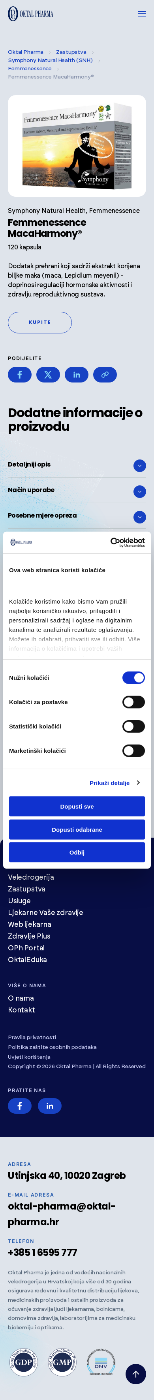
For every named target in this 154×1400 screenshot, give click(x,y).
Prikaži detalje (110, 782)
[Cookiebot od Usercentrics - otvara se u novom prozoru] (111, 542)
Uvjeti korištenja (29, 1057)
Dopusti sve (77, 806)
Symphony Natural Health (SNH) (50, 60)
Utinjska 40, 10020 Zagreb (67, 1175)
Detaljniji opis (77, 465)
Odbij (77, 852)
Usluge (19, 901)
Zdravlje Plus (29, 936)
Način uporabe (77, 491)
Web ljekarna (29, 924)
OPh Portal (26, 948)
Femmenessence (30, 68)
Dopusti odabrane (77, 829)
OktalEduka (27, 960)
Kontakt (21, 1010)
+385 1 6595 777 (42, 1252)
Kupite (40, 322)
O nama (21, 998)
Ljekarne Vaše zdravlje (45, 913)
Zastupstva (71, 52)
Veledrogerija (31, 877)
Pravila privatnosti (32, 1037)
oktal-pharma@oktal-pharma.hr (62, 1214)
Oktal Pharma (25, 52)
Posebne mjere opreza (77, 517)
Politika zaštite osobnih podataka (52, 1047)
